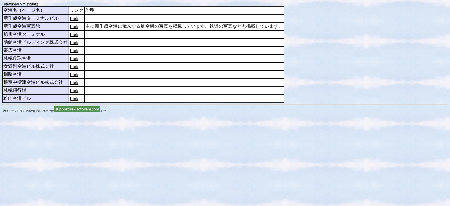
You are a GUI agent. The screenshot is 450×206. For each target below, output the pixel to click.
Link (74, 18)
